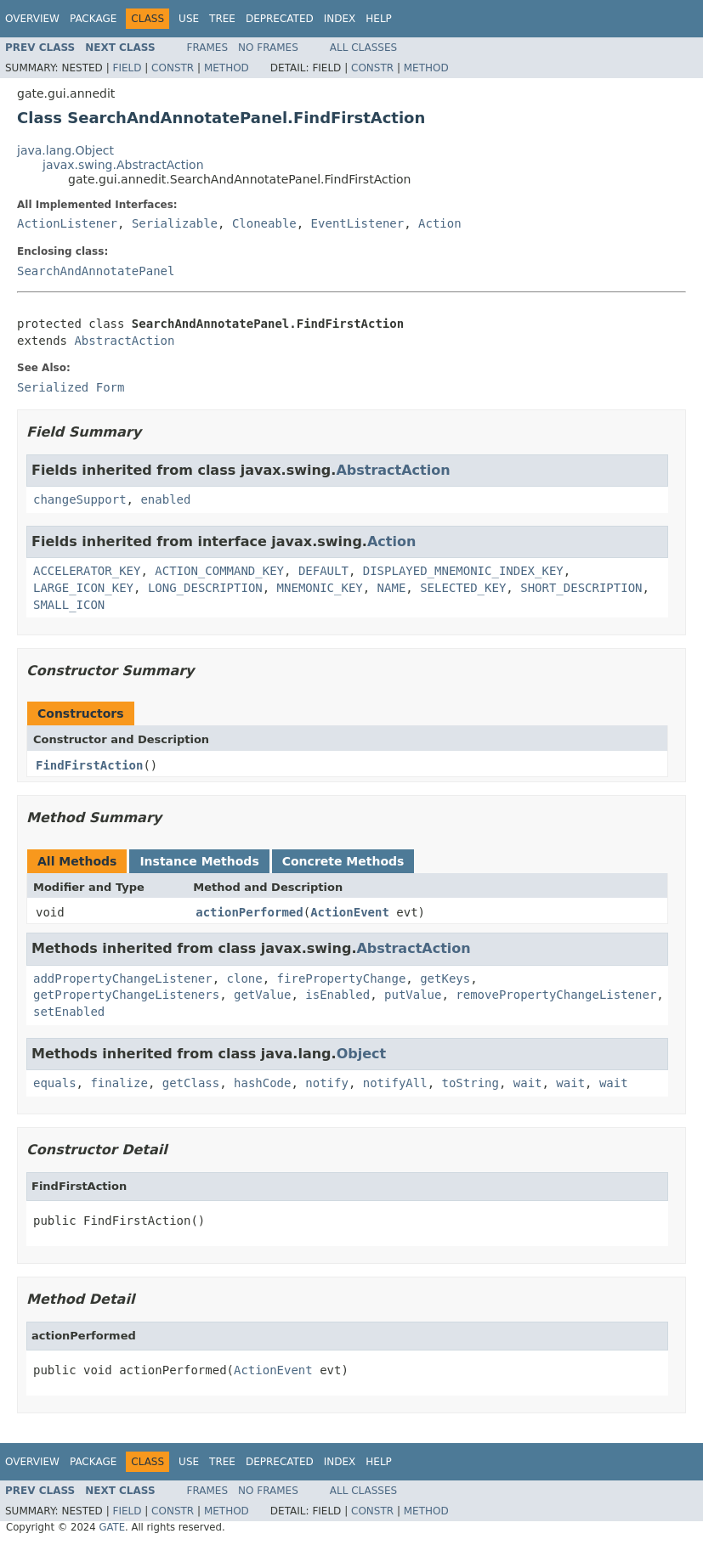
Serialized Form (70, 387)
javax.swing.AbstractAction (123, 165)
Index (340, 19)
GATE (112, 1527)
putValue (412, 994)
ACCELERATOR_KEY (86, 571)
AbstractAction (124, 340)
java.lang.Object (65, 150)
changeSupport (80, 499)
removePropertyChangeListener (556, 994)
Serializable (175, 223)
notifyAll (395, 1083)
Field (126, 68)
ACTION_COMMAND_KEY (219, 571)
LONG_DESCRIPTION (205, 588)
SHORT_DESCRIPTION (581, 588)
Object (362, 1054)
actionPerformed (249, 912)
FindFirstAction (89, 765)
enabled (165, 499)
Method (226, 68)
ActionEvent (349, 912)
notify (327, 1083)
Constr (172, 68)
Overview (32, 19)
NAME (391, 588)
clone (245, 978)
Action (440, 223)
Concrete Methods (343, 861)
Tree (222, 19)
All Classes (363, 48)
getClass (190, 1083)
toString (469, 1083)
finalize (118, 1083)
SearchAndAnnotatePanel (95, 271)
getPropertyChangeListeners (126, 994)
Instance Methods (198, 861)
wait (527, 1083)
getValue (262, 994)
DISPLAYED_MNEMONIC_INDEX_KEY (463, 571)
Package (93, 19)
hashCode (262, 1083)
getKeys (445, 978)
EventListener (358, 223)
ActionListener (67, 223)
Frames (208, 48)
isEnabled (337, 994)
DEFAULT (323, 571)
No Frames (268, 48)
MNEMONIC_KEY (320, 588)
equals (55, 1083)
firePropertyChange (341, 978)
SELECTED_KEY (463, 588)
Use (189, 19)
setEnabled (69, 1011)
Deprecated (280, 19)
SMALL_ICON (69, 605)
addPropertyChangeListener (123, 978)
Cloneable (264, 223)
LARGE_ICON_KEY (83, 588)
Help (379, 19)
